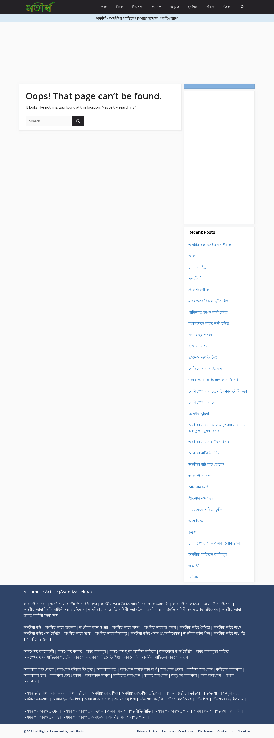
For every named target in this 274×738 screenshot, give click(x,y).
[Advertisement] (128, 52)
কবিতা (210, 7)
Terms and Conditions (177, 731)
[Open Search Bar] (242, 7)
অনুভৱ (174, 7)
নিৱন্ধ (119, 7)
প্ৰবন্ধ (104, 7)
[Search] (78, 121)
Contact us (225, 731)
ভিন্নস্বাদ (227, 7)
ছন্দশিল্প (192, 7)
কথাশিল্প (156, 7)
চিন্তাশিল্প (137, 7)
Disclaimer (205, 731)
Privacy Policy (147, 731)
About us (243, 731)
